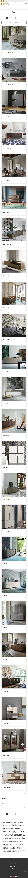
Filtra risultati (14, 22)
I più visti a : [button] (4, 807)
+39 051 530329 (15, 868)
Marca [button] (3, 793)
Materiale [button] (4, 798)
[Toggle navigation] (26, 4)
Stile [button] (3, 803)
